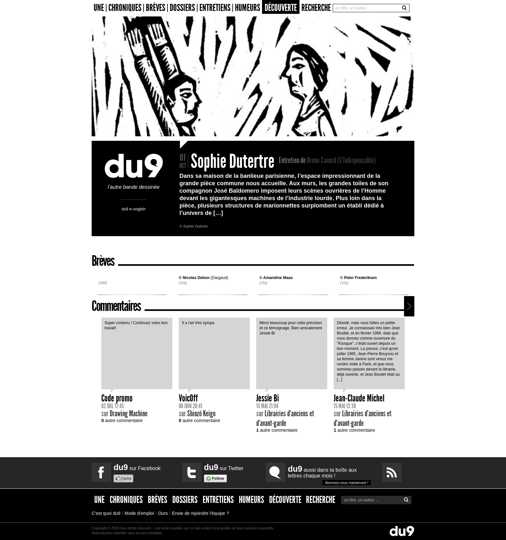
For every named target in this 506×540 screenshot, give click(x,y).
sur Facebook (137, 467)
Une (99, 8)
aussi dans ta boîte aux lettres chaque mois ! (329, 474)
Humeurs (247, 8)
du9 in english (134, 209)
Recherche (316, 8)
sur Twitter (223, 467)
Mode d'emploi (139, 513)
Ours (163, 513)
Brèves (155, 8)
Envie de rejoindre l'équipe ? (200, 513)
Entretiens (214, 8)
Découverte (281, 8)
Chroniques (124, 8)
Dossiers (182, 8)
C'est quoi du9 (106, 513)
